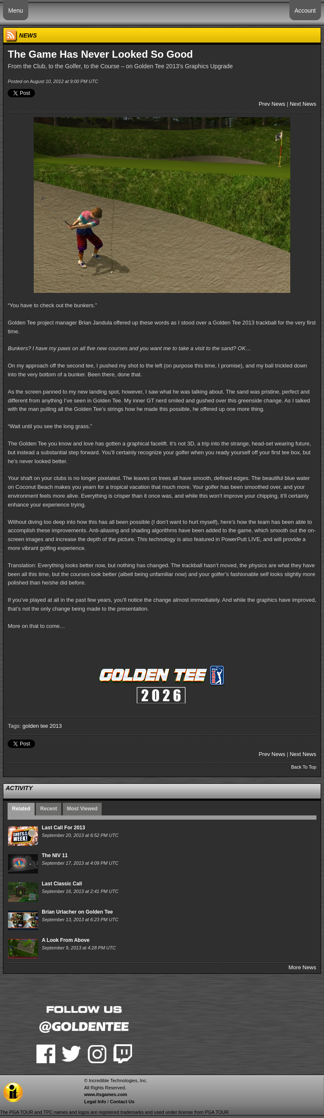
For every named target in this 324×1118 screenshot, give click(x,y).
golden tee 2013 (42, 726)
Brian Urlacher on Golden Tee (77, 912)
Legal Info (95, 1101)
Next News (303, 104)
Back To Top (303, 766)
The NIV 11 (55, 855)
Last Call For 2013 (63, 828)
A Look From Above (65, 940)
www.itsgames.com (105, 1094)
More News (302, 967)
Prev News (272, 104)
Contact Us (122, 1101)
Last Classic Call (62, 884)
